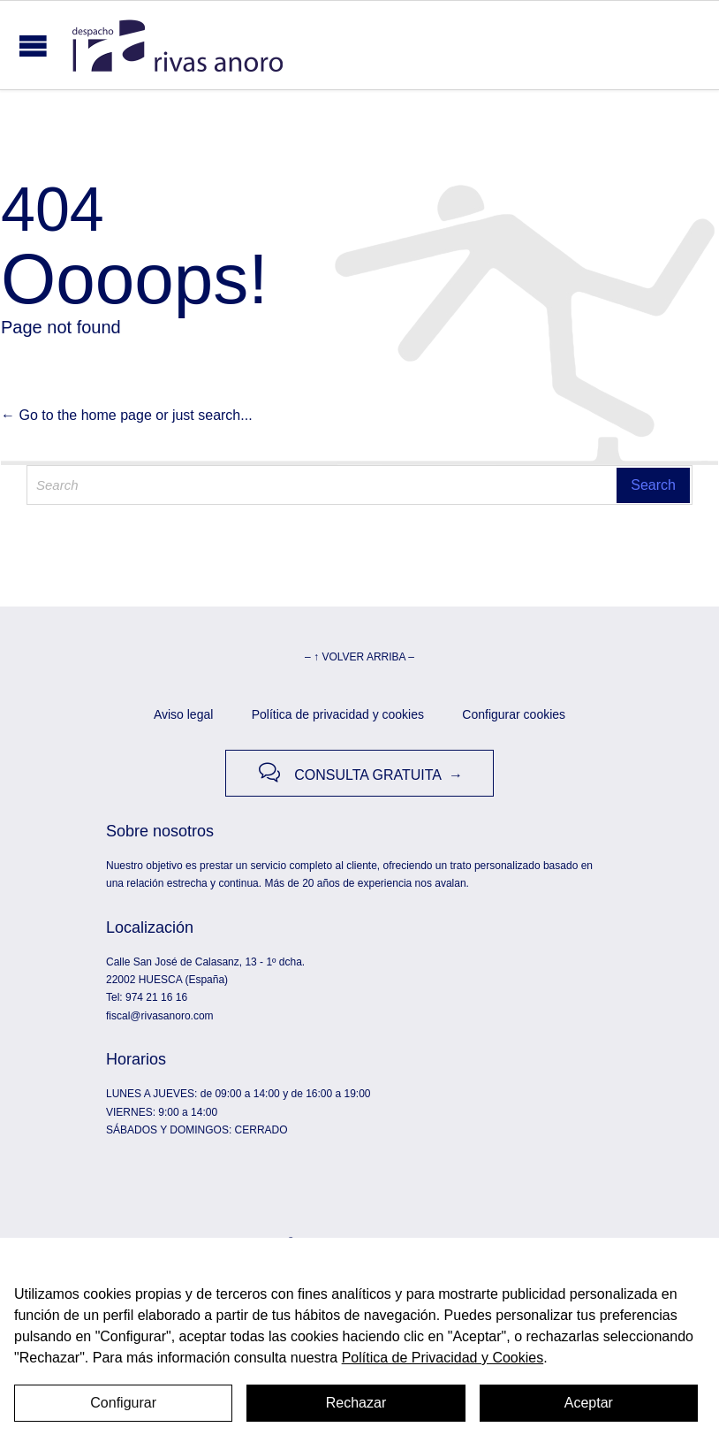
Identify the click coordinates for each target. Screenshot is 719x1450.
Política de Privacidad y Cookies (443, 1357)
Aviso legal (183, 714)
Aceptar (588, 1402)
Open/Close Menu (33, 45)
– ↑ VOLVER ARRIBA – (359, 657)
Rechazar (356, 1402)
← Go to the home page (76, 415)
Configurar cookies (513, 714)
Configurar (123, 1402)
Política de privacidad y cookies (338, 714)
